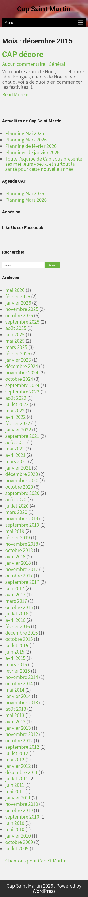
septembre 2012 (22, 747)
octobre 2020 (19, 486)
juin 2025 (14, 334)
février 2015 (17, 670)
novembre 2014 (21, 677)
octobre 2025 (19, 315)
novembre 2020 (21, 480)
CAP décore (22, 54)
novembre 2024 (21, 372)
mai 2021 (14, 448)
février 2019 (17, 537)
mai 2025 (14, 340)
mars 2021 (16, 461)
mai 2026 (14, 290)
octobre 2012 (19, 740)
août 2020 (15, 499)
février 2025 (17, 353)
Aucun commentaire (23, 64)
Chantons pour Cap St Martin (35, 860)
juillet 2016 (16, 613)
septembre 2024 (22, 385)
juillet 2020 (16, 505)
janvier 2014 (18, 696)
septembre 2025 (22, 321)
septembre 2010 (22, 816)
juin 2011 (14, 785)
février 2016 (17, 626)
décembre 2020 (21, 474)
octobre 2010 (19, 810)
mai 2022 (14, 410)
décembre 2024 (21, 366)
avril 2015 (15, 658)
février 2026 (17, 296)
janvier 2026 (18, 302)
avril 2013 (15, 721)
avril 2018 (15, 556)
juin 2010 (14, 823)
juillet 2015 (16, 645)
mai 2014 (14, 689)
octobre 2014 (19, 683)
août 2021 (15, 442)
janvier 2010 (18, 835)
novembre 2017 (21, 569)
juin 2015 (14, 651)
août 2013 (15, 708)
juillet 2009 (16, 848)
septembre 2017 (22, 582)
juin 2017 (14, 588)
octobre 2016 (19, 607)
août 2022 (15, 398)
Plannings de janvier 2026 (32, 152)
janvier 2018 (18, 563)
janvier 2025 (18, 359)
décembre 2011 (21, 772)
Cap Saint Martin (44, 9)
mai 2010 (14, 829)
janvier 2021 (18, 467)
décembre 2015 (21, 632)
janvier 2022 (18, 429)
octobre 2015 (19, 639)
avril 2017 (15, 594)
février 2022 (17, 423)
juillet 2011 (16, 778)
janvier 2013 (18, 728)
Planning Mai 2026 (24, 133)
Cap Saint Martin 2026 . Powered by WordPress (44, 888)
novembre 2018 (21, 544)
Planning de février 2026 (31, 146)
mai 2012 (14, 759)
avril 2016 (15, 620)
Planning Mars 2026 (26, 139)
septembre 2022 (22, 391)
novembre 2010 (21, 804)
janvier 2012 (18, 766)
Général (57, 64)
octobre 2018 (19, 550)
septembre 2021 (22, 436)
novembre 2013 (21, 702)
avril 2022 (15, 417)
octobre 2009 (19, 842)
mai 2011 (14, 791)
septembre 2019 (22, 524)
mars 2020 (16, 512)
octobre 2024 (19, 379)
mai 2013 (14, 715)
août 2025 (15, 328)
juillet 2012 (16, 753)
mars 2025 (16, 347)
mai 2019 (14, 531)
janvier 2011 (18, 797)
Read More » (15, 94)
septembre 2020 (22, 493)
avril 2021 (15, 455)
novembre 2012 (21, 734)
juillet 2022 (16, 404)
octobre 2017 (19, 575)
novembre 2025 (21, 309)
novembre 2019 (21, 518)
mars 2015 (16, 664)
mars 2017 (16, 601)
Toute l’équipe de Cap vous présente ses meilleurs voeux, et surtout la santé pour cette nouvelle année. (43, 163)
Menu (8, 22)
